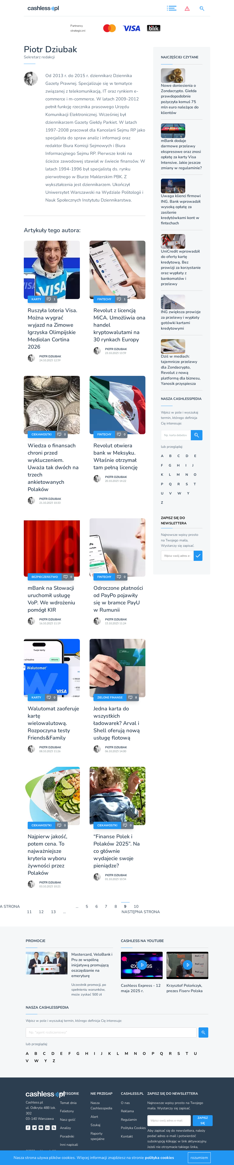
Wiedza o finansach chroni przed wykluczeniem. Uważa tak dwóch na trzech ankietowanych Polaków (53, 467)
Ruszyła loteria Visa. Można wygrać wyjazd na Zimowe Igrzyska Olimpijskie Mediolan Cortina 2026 (52, 329)
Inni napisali (69, 1144)
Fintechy (104, 299)
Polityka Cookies (133, 1128)
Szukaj (95, 1125)
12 (41, 912)
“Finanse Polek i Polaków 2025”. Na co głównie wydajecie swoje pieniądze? (116, 851)
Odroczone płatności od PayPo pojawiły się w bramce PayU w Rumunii (118, 599)
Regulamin (129, 1119)
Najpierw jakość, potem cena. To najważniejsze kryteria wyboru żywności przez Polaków (47, 855)
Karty (36, 299)
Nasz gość (67, 1119)
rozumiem (199, 1157)
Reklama (127, 1111)
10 (136, 906)
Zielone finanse (110, 697)
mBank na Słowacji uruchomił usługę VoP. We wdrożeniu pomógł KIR (51, 599)
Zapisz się (203, 1120)
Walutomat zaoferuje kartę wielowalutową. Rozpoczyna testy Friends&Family (53, 723)
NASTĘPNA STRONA (141, 912)
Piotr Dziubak (50, 356)
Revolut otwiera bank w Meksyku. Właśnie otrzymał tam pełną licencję (115, 456)
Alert (94, 1116)
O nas (125, 1103)
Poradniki (67, 1136)
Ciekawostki (41, 434)
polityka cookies (159, 1157)
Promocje (35, 940)
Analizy (65, 1128)
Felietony (67, 1111)
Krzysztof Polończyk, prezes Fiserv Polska (185, 988)
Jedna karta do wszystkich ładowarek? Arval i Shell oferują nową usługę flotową (116, 723)
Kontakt (127, 1136)
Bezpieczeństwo (45, 577)
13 (53, 912)
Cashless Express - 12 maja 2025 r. (141, 988)
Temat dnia (68, 1103)
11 (29, 912)
